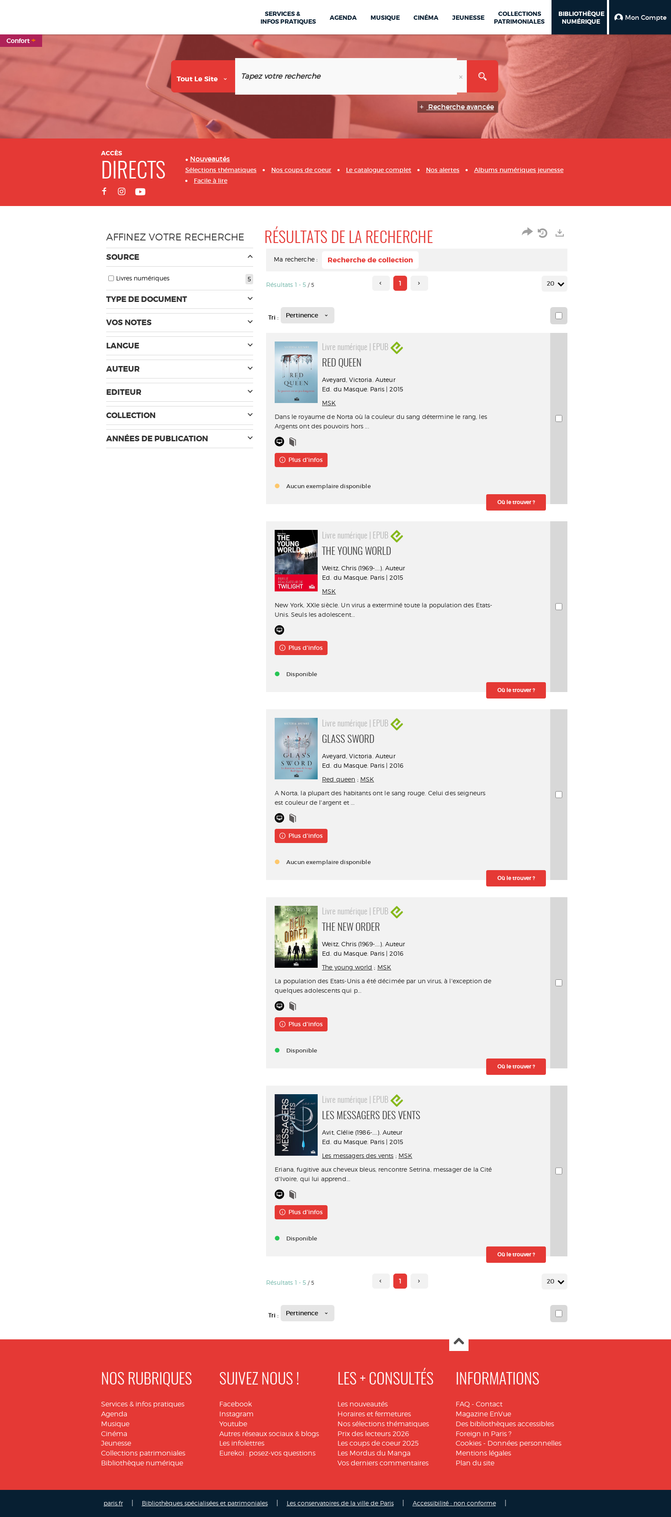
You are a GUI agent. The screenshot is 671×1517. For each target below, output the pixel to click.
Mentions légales (483, 1453)
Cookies (468, 1443)
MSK (337, 402)
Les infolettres (241, 1443)
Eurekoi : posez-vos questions (267, 1453)
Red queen (347, 779)
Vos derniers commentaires (383, 1463)
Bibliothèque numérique (142, 1463)
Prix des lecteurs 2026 (373, 1434)
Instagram (236, 1414)
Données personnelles (524, 1443)
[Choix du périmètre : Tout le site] (203, 76)
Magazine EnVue (483, 1414)
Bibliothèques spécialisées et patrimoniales (205, 1503)
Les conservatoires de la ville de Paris (340, 1503)
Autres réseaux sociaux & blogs (269, 1434)
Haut (459, 1341)
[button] (640, 17)
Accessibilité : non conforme (454, 1503)
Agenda (114, 1414)
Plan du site (475, 1463)
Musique (115, 1424)
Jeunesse (116, 1443)
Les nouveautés (362, 1404)
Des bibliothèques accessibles (505, 1424)
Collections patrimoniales (143, 1453)
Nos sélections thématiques (383, 1424)
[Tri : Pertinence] (307, 315)
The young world (356, 967)
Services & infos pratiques (142, 1404)
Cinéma (114, 1434)
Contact (489, 1404)
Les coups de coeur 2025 (378, 1443)
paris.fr (113, 1503)
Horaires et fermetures (374, 1414)
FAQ (463, 1404)
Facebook (235, 1404)
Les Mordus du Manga (374, 1453)
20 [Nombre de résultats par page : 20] (552, 283)
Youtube (233, 1424)
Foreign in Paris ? (484, 1434)
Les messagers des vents (366, 1155)
